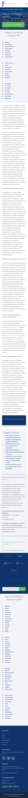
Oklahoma (8, 685)
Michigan (7, 654)
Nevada (7, 670)
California (8, 614)
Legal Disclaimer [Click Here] (9, 772)
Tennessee (8, 701)
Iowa (6, 639)
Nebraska (7, 668)
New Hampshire (9, 672)
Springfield (8, 84)
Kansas (7, 641)
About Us (4, 738)
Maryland (7, 650)
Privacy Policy (5, 742)
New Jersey (8, 674)
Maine (6, 648)
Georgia (7, 625)
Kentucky (7, 643)
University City (9, 94)
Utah (6, 706)
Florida (7, 623)
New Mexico (8, 677)
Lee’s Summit (8, 71)
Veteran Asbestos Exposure (13, 458)
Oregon (7, 687)
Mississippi (8, 658)
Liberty (7, 73)
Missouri (21, 9)
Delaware (7, 621)
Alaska (7, 608)
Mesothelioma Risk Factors (13, 437)
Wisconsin (8, 716)
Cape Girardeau (9, 46)
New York (7, 679)
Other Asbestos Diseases (13, 444)
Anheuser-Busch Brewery (11, 327)
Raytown (7, 77)
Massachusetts (9, 652)
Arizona (7, 610)
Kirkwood (8, 69)
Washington (8, 712)
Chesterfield (8, 48)
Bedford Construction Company (13, 335)
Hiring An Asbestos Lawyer (13, 464)
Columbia (7, 50)
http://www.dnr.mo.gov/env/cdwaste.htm (13, 550)
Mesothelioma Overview (13, 435)
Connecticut (8, 618)
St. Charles (8, 86)
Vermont (7, 708)
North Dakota (9, 681)
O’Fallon (7, 75)
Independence (9, 57)
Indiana (7, 637)
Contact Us (4, 744)
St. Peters (7, 92)
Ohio (6, 683)
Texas (6, 704)
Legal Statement (6, 740)
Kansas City (8, 67)
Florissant (8, 52)
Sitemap (4, 735)
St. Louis (7, 90)
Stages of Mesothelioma (12, 450)
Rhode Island (8, 695)
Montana (7, 662)
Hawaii (7, 627)
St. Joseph (8, 88)
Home (3, 733)
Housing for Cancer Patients (14, 456)
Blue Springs (8, 44)
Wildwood (8, 98)
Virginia (7, 710)
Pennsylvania (8, 689)
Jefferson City (9, 63)
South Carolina (9, 697)
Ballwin (7, 42)
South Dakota (9, 699)
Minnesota (8, 656)
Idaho (6, 629)
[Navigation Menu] (26, 3)
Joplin (6, 65)
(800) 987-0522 (10, 786)
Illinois (7, 631)
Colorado (7, 616)
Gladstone (8, 55)
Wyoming (7, 718)
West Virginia (9, 714)
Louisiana (7, 645)
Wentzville (8, 96)
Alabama (7, 606)
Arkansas (7, 612)
